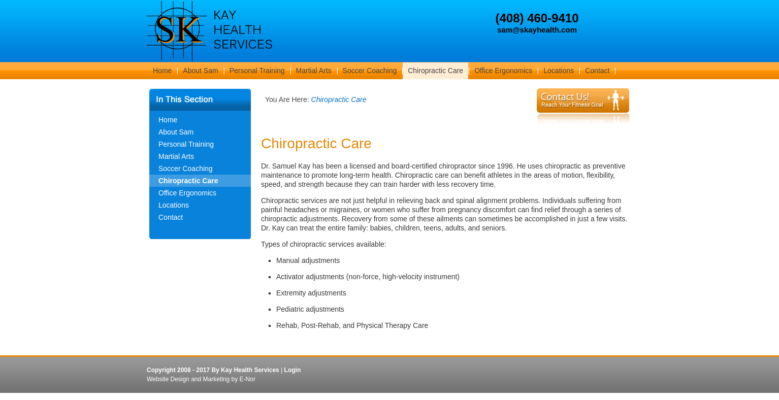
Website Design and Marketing (188, 379)
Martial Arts (176, 156)
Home (167, 120)
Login (292, 370)
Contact (170, 217)
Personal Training (186, 144)
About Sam (175, 132)
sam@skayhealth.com (537, 29)
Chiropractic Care (188, 181)
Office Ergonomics (187, 193)
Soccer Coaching (185, 168)
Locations (173, 205)
